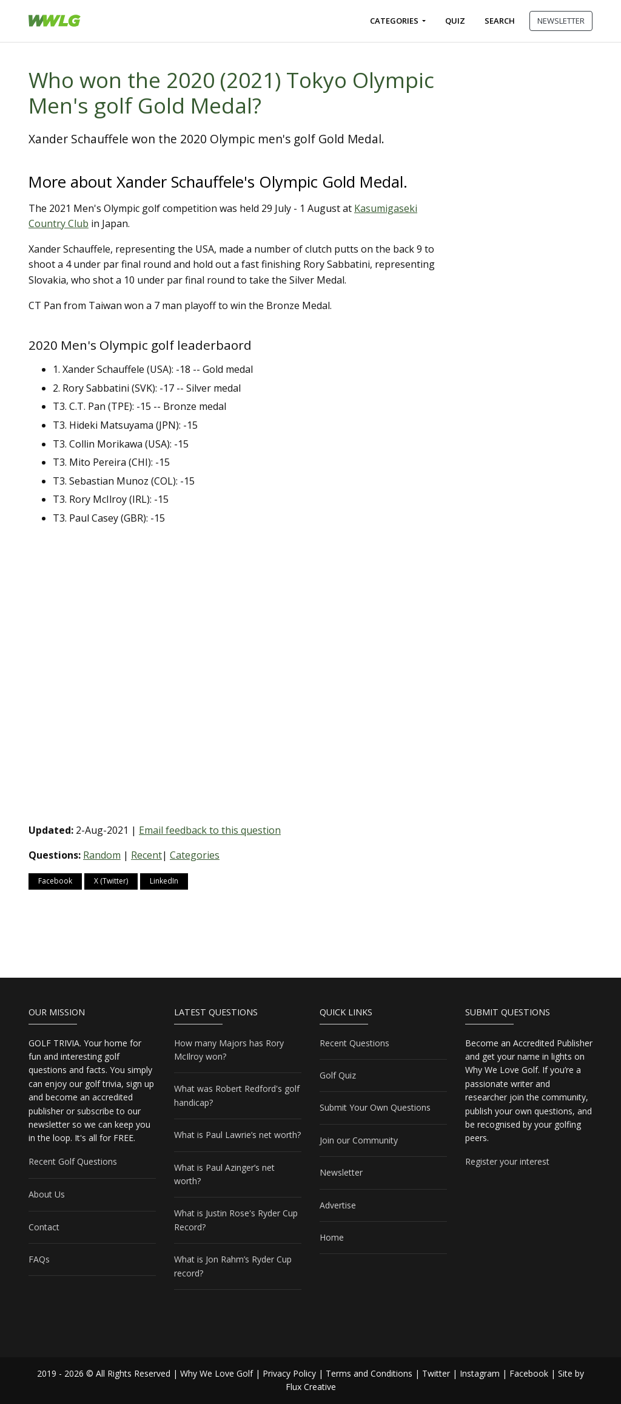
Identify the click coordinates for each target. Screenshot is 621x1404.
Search (500, 20)
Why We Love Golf (216, 1373)
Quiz (455, 20)
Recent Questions (354, 1043)
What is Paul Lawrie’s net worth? (237, 1134)
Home (332, 1237)
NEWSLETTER (561, 20)
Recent (146, 855)
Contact (44, 1227)
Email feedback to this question (210, 830)
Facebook (55, 881)
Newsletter (341, 1172)
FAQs (39, 1259)
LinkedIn (164, 881)
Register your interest (507, 1161)
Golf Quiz (338, 1075)
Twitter (436, 1373)
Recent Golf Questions (73, 1161)
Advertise (338, 1205)
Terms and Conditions (369, 1373)
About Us (47, 1194)
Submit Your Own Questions (375, 1107)
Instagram (480, 1373)
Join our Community (359, 1140)
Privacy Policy (289, 1373)
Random (102, 855)
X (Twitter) (111, 881)
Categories (395, 20)
